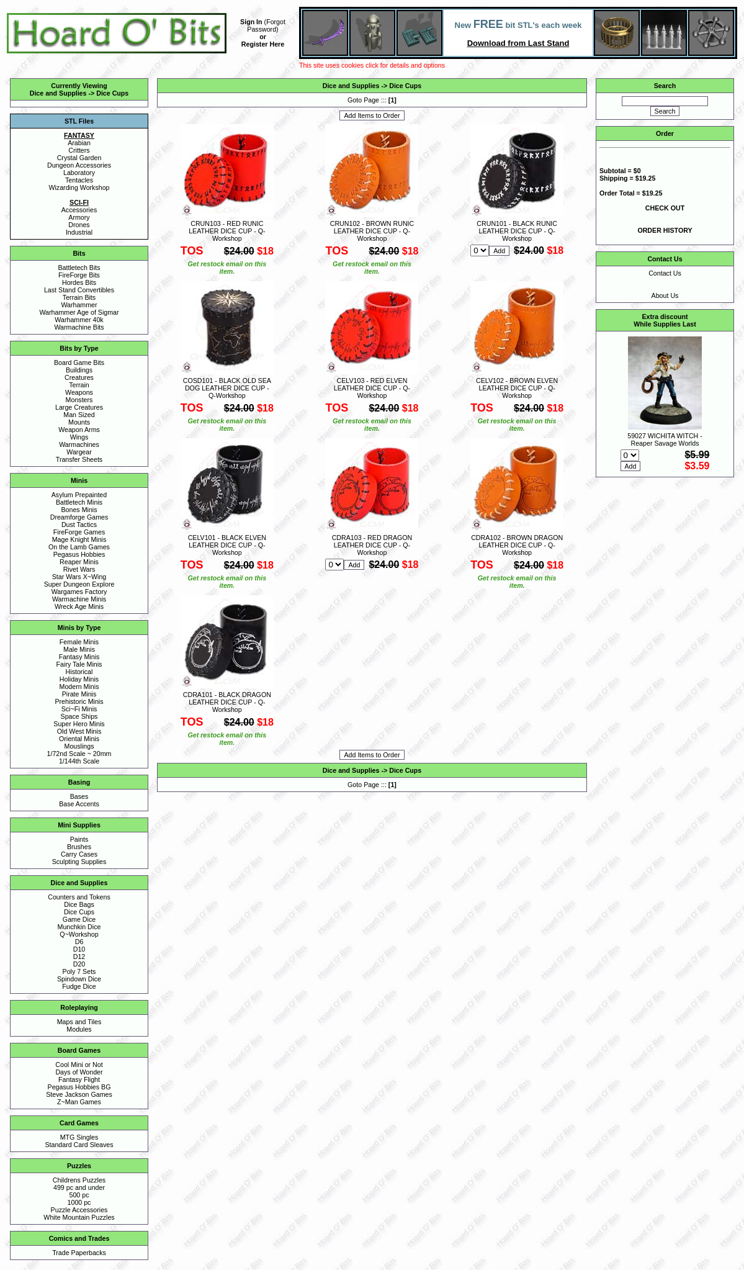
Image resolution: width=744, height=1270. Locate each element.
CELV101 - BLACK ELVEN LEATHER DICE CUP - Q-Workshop (227, 545)
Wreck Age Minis (79, 606)
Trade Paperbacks (79, 1252)
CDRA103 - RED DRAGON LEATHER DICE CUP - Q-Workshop (372, 545)
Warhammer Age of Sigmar (79, 312)
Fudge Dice (79, 986)
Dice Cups (112, 93)
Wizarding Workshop (78, 187)
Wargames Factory (79, 591)
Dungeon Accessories (79, 165)
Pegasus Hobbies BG (79, 1087)
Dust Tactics (79, 524)
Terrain (79, 385)
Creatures (79, 377)
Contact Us (664, 273)
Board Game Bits (79, 362)
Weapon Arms (79, 429)
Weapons (79, 392)
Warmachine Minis (79, 599)
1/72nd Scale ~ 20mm (79, 753)
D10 (79, 949)
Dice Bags (79, 904)
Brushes (79, 846)
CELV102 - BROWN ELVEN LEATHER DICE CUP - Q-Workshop (517, 388)
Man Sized (78, 414)
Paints (79, 839)
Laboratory (79, 172)
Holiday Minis (79, 679)
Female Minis (79, 642)
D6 (79, 941)
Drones (78, 224)
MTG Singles (79, 1137)
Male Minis (79, 649)
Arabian (79, 142)
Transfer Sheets (79, 459)
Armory (78, 217)
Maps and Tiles (79, 1021)
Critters (78, 150)
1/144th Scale (79, 761)
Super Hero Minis (78, 723)
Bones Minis (79, 509)
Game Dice (79, 919)
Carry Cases (79, 854)
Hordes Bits (79, 282)
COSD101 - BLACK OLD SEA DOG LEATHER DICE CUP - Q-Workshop (227, 388)
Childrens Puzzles (79, 1180)
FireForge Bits (79, 275)
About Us (665, 295)
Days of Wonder (78, 1072)
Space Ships (79, 716)
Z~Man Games (79, 1102)
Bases (79, 796)
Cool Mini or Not (78, 1064)
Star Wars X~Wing (79, 576)
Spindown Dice (79, 979)
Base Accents (79, 804)
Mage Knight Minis (79, 539)
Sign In (251, 21)
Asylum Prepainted (79, 494)
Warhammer (79, 304)
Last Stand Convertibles (79, 290)
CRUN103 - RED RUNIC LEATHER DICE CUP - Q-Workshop (227, 231)
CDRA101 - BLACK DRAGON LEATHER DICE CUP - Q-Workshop (227, 702)
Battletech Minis (79, 502)
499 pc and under (79, 1187)
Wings (79, 437)
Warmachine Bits (79, 327)
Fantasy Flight (79, 1079)
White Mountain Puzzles (78, 1217)
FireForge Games (79, 532)
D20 (79, 964)
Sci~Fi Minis (79, 709)
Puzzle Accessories (79, 1210)
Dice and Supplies (58, 93)
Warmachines (79, 444)
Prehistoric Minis (79, 701)
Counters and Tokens (79, 897)
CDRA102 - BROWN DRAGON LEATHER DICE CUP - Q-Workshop (517, 545)
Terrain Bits (79, 297)
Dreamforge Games (79, 517)
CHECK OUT (664, 208)
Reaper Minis (79, 561)
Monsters (79, 399)
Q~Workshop (79, 934)
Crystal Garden (79, 157)
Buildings (79, 370)
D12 (79, 956)
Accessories (79, 210)
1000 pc (79, 1202)
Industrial (79, 232)
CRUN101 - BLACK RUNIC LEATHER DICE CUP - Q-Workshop (517, 231)
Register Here (262, 44)
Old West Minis (79, 731)
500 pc (79, 1195)
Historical (79, 671)
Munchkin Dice (79, 926)
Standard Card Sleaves (79, 1144)
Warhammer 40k (79, 319)
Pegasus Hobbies (79, 554)
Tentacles (79, 180)
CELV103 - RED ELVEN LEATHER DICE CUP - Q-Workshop (372, 388)
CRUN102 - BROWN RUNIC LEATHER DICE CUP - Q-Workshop (372, 231)
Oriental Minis (79, 738)
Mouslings (79, 746)
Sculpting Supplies (79, 861)
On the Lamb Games (79, 547)
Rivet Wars (79, 569)
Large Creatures (79, 407)
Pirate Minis (79, 694)
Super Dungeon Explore (79, 584)
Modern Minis (79, 686)
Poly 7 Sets (79, 971)
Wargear (78, 452)
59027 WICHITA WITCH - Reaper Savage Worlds (664, 439)
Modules (78, 1029)
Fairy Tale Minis (79, 664)
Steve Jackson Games (79, 1094)
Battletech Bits (79, 267)
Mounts (79, 422)
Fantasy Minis (79, 656)
